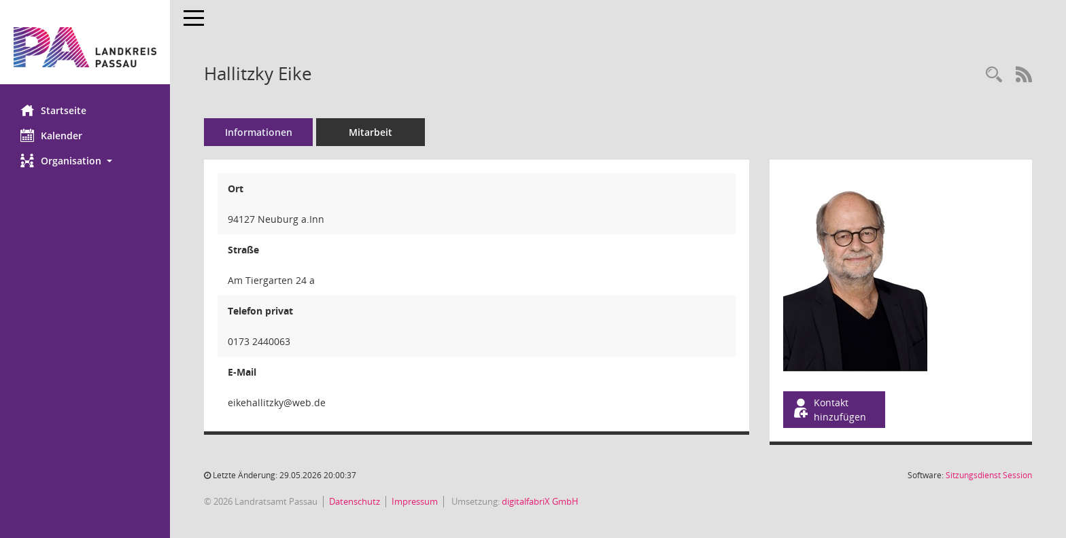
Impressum (415, 501)
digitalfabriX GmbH (540, 501)
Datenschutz (354, 501)
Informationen (258, 132)
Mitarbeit (370, 132)
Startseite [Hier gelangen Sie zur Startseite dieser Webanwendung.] (53, 110)
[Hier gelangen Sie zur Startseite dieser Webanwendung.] (85, 47)
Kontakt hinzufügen (828, 409)
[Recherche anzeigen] (994, 75)
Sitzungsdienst (989, 475)
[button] (85, 160)
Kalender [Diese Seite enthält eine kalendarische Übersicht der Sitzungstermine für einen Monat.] (51, 135)
